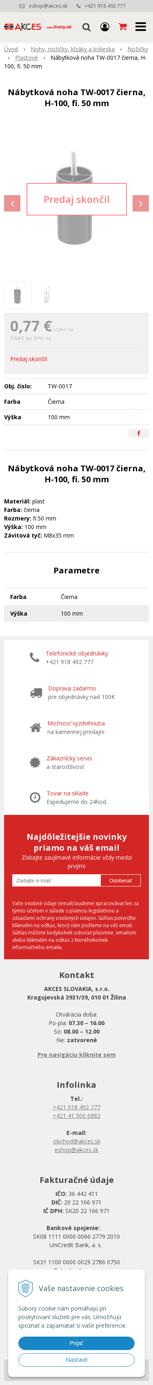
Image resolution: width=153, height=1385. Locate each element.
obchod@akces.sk (76, 1141)
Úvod (11, 49)
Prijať (76, 1343)
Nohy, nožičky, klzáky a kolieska (73, 49)
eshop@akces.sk (48, 5)
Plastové (26, 57)
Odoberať (120, 881)
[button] (86, 26)
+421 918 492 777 (105, 5)
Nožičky (137, 49)
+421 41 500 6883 (76, 1115)
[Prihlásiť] (104, 26)
